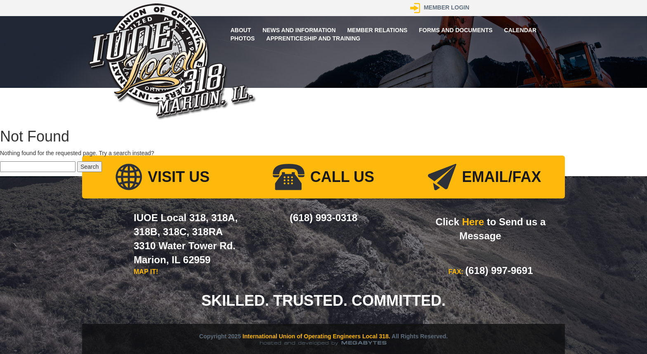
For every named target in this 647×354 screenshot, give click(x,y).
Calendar (520, 30)
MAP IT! (146, 271)
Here (473, 221)
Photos (243, 38)
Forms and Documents (455, 30)
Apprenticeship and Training (313, 38)
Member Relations (377, 30)
